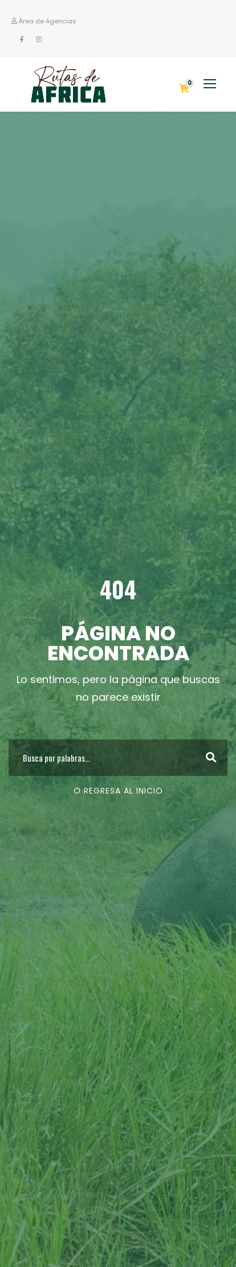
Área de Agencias (43, 21)
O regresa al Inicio (118, 790)
